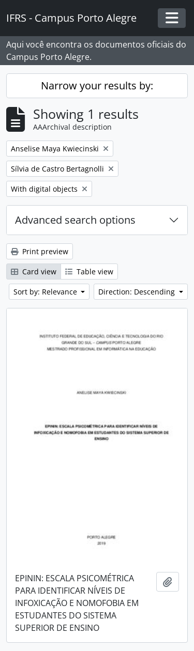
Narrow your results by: (97, 85)
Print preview (39, 251)
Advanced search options (75, 220)
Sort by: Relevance (46, 292)
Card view (33, 271)
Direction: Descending (137, 292)
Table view (89, 271)
